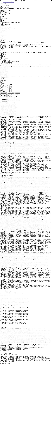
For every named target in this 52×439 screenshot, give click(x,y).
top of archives (9, 2)
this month (12, 2)
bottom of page (5, 2)
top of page (4, 436)
